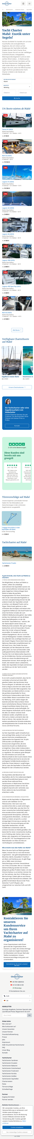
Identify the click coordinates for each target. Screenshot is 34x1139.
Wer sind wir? (6, 1024)
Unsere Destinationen (17, 387)
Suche (17, 98)
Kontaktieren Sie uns (17, 991)
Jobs (3, 1040)
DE (17, 1001)
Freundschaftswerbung (10, 1034)
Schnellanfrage (7, 1089)
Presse (4, 1037)
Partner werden (7, 1100)
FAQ (3, 1047)
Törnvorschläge (7, 1087)
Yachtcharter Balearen (9, 1066)
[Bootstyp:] (17, 86)
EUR (17, 996)
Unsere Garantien (8, 1029)
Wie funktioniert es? (9, 1026)
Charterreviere (7, 1081)
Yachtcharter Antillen (9, 1076)
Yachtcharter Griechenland (11, 1068)
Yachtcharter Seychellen (10, 1079)
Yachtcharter (20, 1045)
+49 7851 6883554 (17, 982)
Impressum (6, 1042)
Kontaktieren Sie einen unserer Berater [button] (17, 964)
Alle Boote (17, 330)
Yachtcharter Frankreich (10, 1071)
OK (29, 1015)
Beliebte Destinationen (11, 1105)
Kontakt (17, 426)
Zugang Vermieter (8, 1097)
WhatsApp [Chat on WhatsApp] (17, 988)
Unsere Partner (7, 1032)
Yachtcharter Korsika (9, 1073)
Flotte (4, 1084)
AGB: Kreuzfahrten (8, 1045)
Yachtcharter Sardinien (10, 1060)
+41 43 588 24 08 (17, 985)
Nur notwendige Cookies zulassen (17, 1132)
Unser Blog (6, 1050)
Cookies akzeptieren (17, 1127)
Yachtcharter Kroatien (9, 1063)
